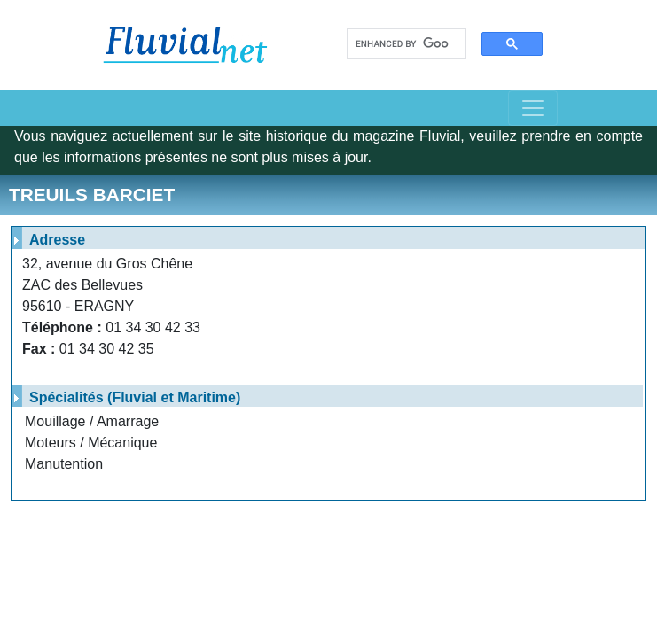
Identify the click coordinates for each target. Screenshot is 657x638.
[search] (402, 44)
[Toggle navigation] (533, 108)
